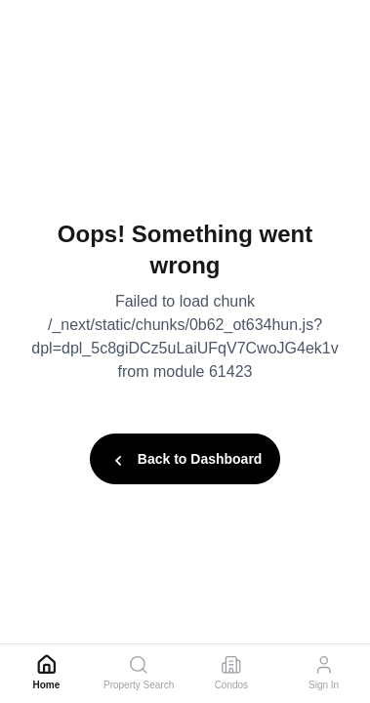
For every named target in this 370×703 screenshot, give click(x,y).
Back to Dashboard (185, 461)
